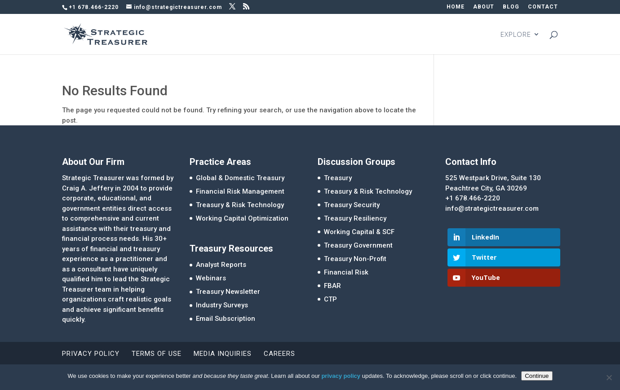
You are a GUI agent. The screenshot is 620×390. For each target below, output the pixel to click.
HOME (456, 7)
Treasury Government (358, 245)
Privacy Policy (91, 354)
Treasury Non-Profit (355, 259)
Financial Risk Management (240, 191)
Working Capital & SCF (359, 232)
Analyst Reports (221, 265)
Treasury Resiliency (355, 218)
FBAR (332, 286)
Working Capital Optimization (242, 218)
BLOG (511, 7)
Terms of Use (157, 354)
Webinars (211, 278)
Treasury (338, 178)
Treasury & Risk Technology (240, 205)
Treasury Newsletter (228, 292)
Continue (537, 375)
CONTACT (543, 7)
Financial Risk (346, 272)
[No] (608, 377)
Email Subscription (225, 319)
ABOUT (483, 7)
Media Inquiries (223, 354)
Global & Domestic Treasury (240, 178)
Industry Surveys (222, 305)
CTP (330, 299)
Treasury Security (352, 205)
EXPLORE (515, 35)
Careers (279, 354)
